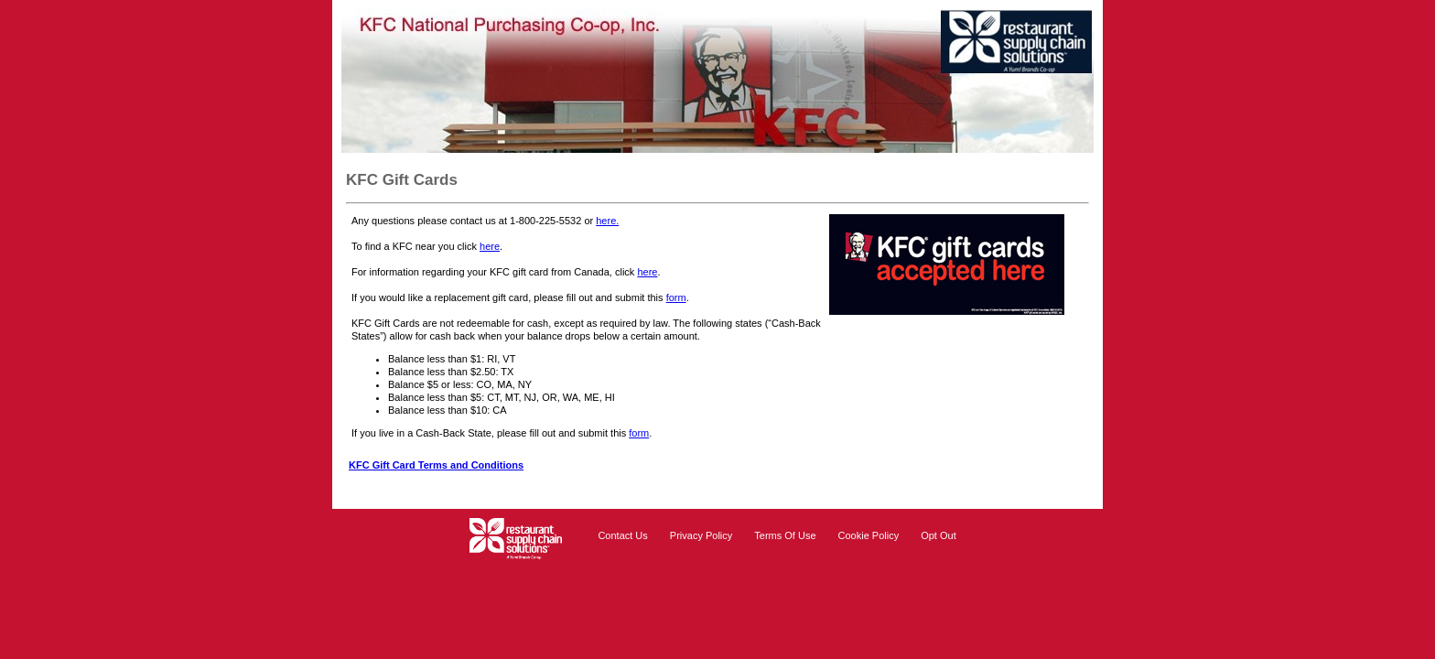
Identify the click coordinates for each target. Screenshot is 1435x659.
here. (607, 220)
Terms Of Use (784, 535)
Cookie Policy (869, 535)
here (490, 246)
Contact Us (622, 535)
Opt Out (938, 535)
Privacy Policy (701, 535)
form (676, 297)
